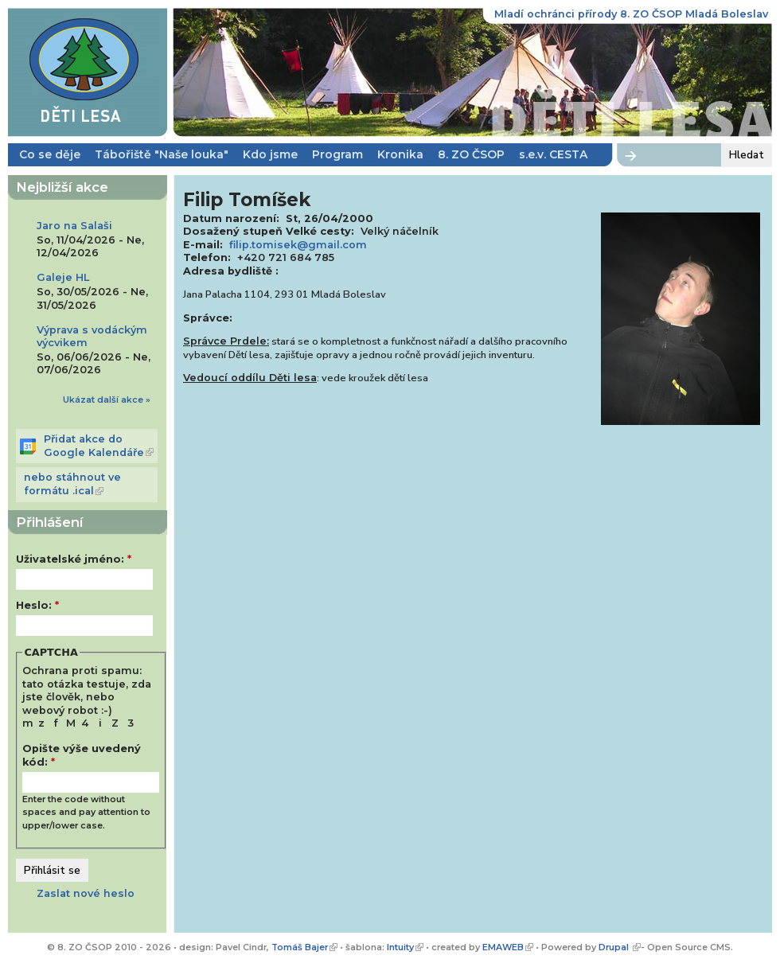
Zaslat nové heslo (86, 893)
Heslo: (37, 605)
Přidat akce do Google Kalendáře (94, 445)
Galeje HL (63, 277)
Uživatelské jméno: (73, 559)
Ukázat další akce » (106, 399)
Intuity (400, 947)
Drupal (615, 947)
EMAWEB (503, 947)
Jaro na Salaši (74, 226)
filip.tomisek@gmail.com (298, 245)
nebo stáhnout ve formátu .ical (72, 484)
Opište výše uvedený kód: (81, 755)
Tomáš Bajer (299, 947)
